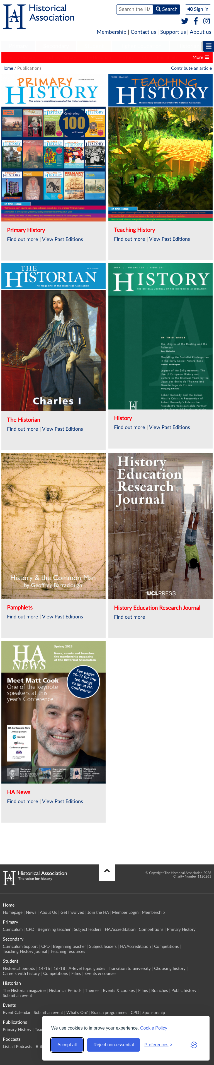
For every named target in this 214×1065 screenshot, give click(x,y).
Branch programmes (109, 1013)
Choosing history (170, 969)
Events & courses (100, 974)
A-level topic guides (87, 969)
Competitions (151, 929)
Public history (183, 991)
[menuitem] (18, 46)
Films (76, 974)
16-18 (59, 969)
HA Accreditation (120, 929)
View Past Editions (62, 239)
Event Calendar (16, 1013)
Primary (18, 46)
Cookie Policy (153, 1028)
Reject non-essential (113, 1044)
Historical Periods (65, 991)
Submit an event (17, 996)
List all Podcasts (17, 1047)
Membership (112, 32)
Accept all (67, 1044)
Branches (159, 991)
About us (200, 32)
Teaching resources (67, 952)
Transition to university (130, 969)
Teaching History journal (25, 952)
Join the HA (98, 912)
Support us (173, 32)
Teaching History (59, 57)
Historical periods (19, 969)
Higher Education (140, 46)
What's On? (77, 1013)
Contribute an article (191, 68)
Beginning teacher (54, 929)
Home (7, 68)
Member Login (125, 912)
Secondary (56, 46)
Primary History (19, 57)
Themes (92, 991)
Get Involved (72, 912)
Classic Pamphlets (159, 57)
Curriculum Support (20, 946)
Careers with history (21, 974)
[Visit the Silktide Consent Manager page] (194, 1045)
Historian (188, 46)
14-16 (44, 969)
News (31, 912)
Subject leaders (87, 929)
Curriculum (13, 929)
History (126, 57)
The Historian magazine (24, 991)
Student (94, 46)
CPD (30, 929)
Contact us (143, 32)
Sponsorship (153, 1013)
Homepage (13, 912)
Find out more (22, 239)
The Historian (97, 57)
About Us (48, 912)
